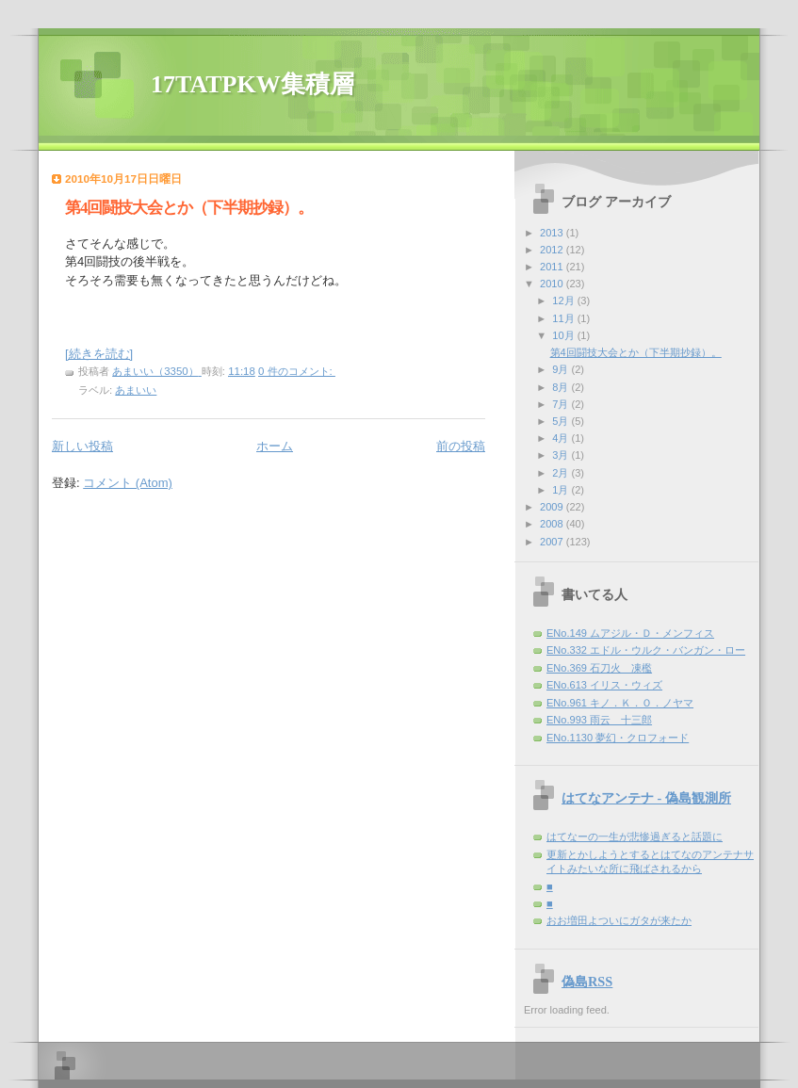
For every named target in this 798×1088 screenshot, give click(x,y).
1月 (561, 489)
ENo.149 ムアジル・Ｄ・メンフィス (630, 633)
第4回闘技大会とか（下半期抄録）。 (189, 208)
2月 (561, 473)
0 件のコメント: (296, 371)
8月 (561, 387)
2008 (553, 523)
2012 (553, 249)
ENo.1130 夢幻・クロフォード (617, 737)
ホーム (274, 446)
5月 (561, 421)
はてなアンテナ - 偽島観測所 (646, 797)
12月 (564, 300)
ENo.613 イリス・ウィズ (604, 684)
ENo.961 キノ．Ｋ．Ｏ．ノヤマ (619, 702)
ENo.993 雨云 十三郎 (599, 719)
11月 (564, 318)
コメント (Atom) (127, 483)
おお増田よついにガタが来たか (619, 920)
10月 (564, 335)
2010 (553, 283)
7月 (561, 404)
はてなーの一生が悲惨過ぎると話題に (634, 836)
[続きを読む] (99, 354)
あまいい (135, 390)
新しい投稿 (82, 446)
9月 (561, 369)
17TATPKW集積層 (252, 84)
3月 (561, 455)
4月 (561, 438)
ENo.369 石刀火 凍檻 (599, 668)
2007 (553, 541)
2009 (553, 506)
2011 (553, 266)
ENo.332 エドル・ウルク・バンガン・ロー (645, 650)
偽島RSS (587, 981)
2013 (553, 232)
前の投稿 (460, 446)
